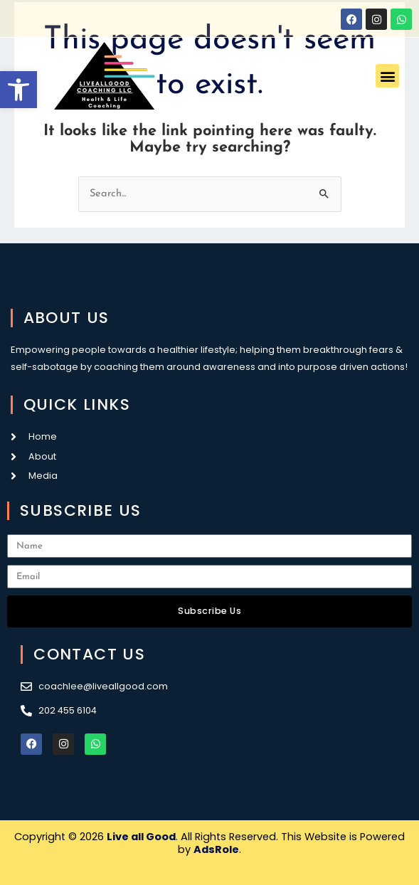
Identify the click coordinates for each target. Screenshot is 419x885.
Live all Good (141, 837)
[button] (18, 89)
